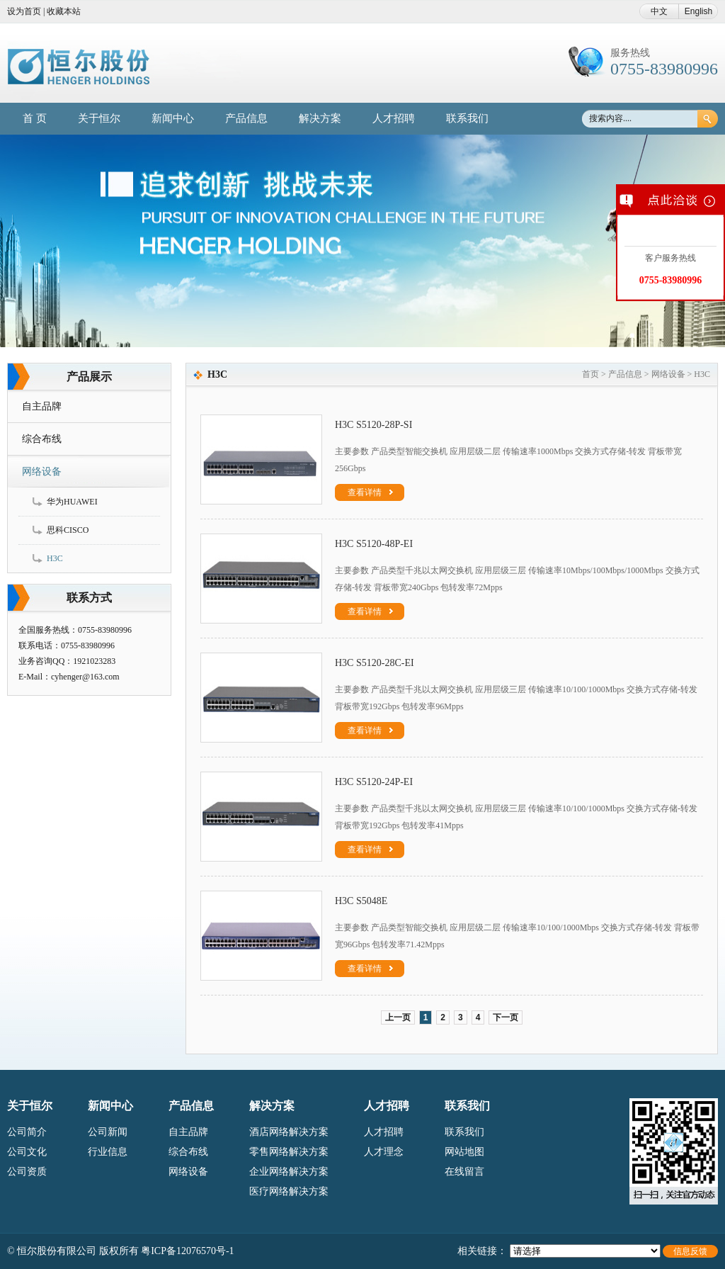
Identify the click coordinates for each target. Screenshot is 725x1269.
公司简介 (27, 1132)
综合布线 (42, 439)
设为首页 (24, 11)
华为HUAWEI (72, 502)
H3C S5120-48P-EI (374, 543)
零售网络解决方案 (289, 1151)
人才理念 (384, 1151)
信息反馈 (690, 1251)
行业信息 (107, 1151)
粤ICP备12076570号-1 (187, 1251)
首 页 (35, 118)
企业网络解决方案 (289, 1171)
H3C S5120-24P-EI (374, 782)
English (698, 11)
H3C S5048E (361, 901)
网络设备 (42, 471)
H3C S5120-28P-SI (373, 424)
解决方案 (320, 118)
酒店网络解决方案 (289, 1132)
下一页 (505, 1017)
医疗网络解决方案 (289, 1191)
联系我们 (467, 118)
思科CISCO (68, 530)
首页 (590, 374)
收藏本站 (64, 11)
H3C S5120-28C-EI (374, 663)
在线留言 (464, 1171)
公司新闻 (107, 1132)
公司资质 (27, 1171)
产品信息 (246, 118)
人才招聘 (393, 118)
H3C (55, 558)
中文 (659, 11)
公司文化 (27, 1151)
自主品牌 (42, 406)
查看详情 (371, 492)
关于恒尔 (99, 118)
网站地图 (464, 1151)
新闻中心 (173, 118)
